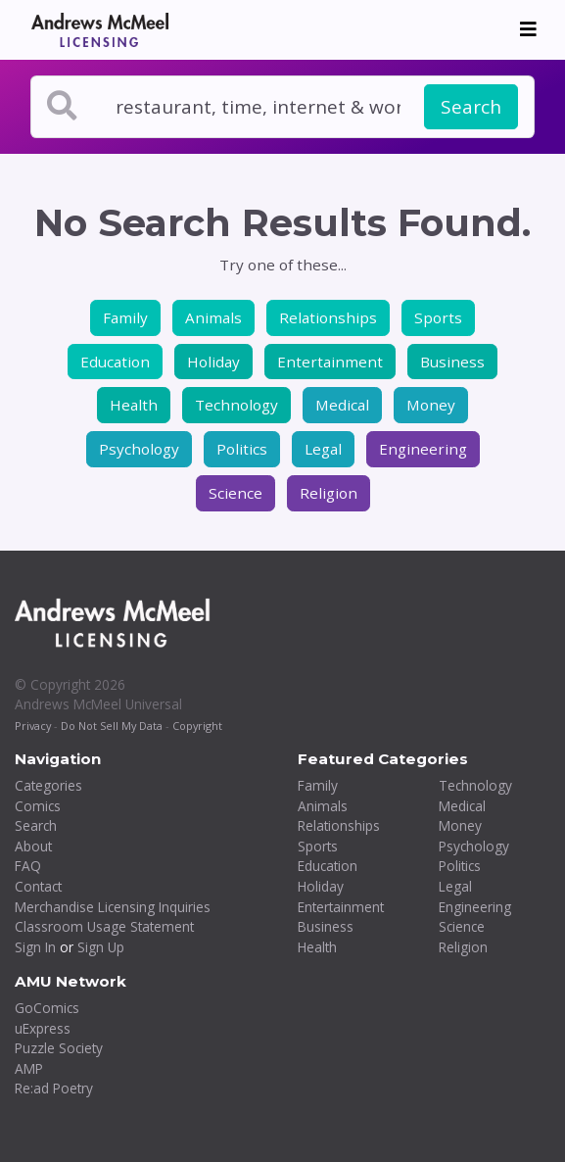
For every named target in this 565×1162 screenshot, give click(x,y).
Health (134, 404)
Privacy (33, 725)
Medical (342, 404)
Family (125, 317)
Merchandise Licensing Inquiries (113, 906)
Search (471, 107)
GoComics (47, 1007)
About (33, 846)
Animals (213, 317)
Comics (38, 806)
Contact (38, 886)
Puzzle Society (59, 1048)
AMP (29, 1068)
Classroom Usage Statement (104, 926)
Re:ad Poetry (54, 1088)
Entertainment (330, 361)
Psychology (139, 449)
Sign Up (100, 947)
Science (235, 493)
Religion (328, 493)
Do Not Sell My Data (112, 725)
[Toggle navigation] (528, 29)
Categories (48, 785)
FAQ (28, 865)
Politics (241, 449)
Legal (323, 449)
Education (115, 361)
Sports (438, 317)
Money (430, 404)
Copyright (197, 725)
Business (452, 361)
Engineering (423, 449)
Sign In (35, 947)
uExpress (43, 1028)
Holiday (213, 361)
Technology (236, 404)
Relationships (328, 317)
